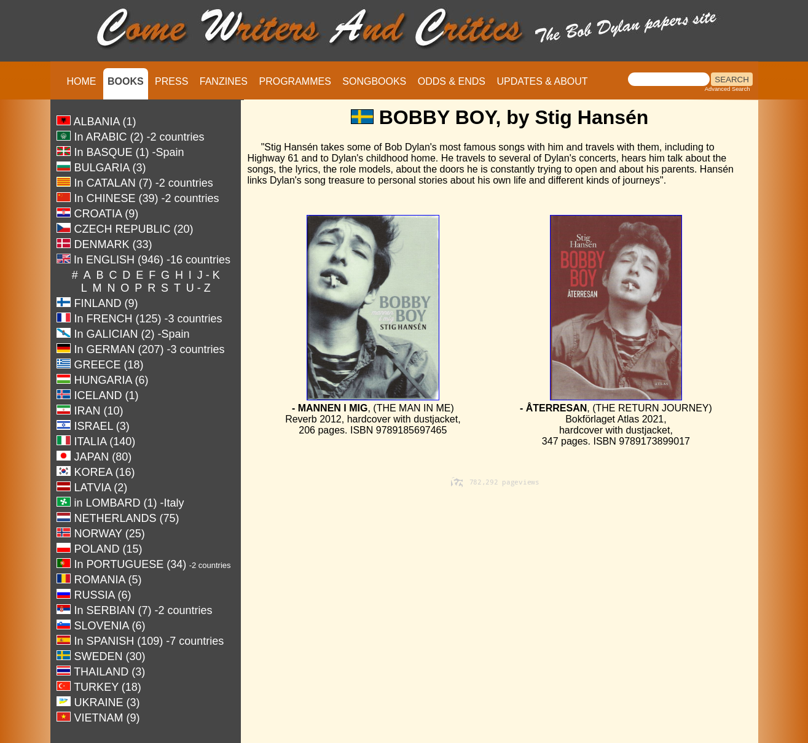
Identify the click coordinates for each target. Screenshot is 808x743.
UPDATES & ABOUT (541, 81)
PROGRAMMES (295, 81)
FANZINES (224, 81)
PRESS (171, 81)
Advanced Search (727, 89)
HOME (81, 81)
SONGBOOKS (374, 81)
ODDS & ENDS (451, 81)
